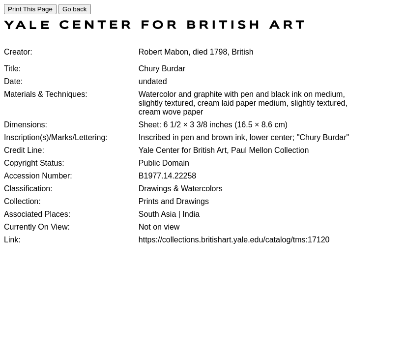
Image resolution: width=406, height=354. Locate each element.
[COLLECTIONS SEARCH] (154, 26)
